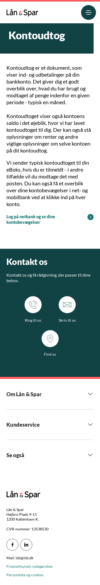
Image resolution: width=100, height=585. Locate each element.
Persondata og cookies (24, 575)
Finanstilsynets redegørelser (29, 566)
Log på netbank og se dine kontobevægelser (30, 219)
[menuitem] (22, 11)
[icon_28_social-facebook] (12, 545)
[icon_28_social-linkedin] (26, 545)
